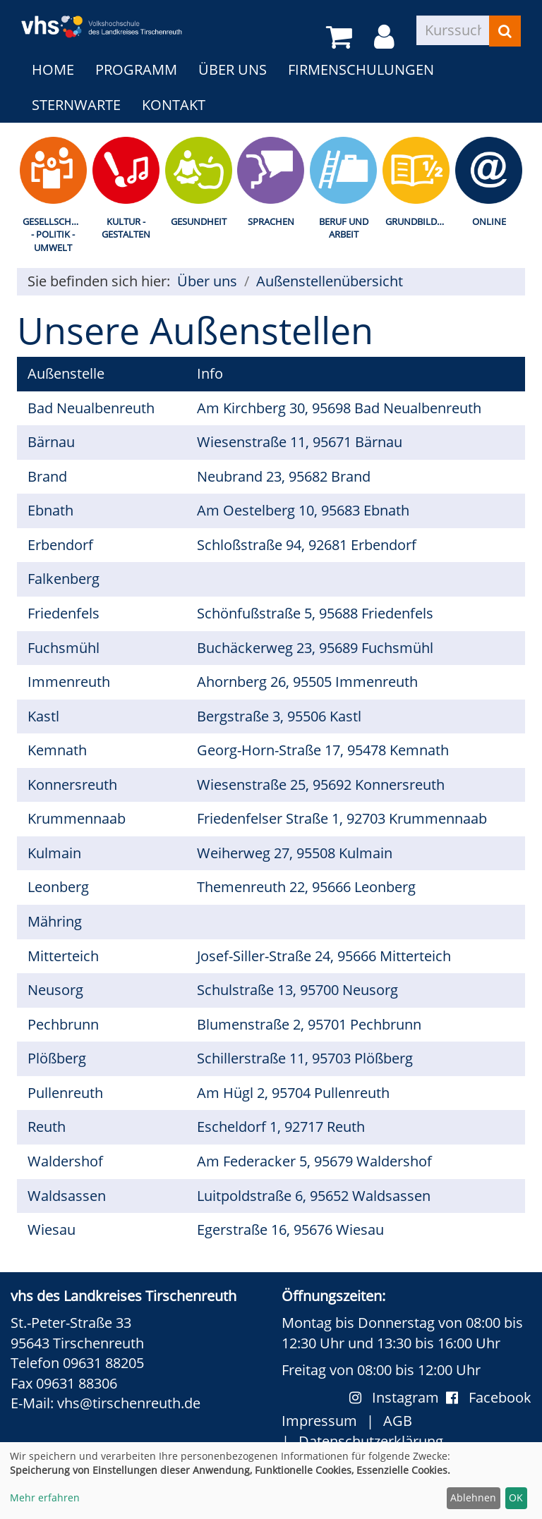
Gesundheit (199, 221)
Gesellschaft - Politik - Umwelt (55, 234)
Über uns (232, 69)
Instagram (397, 1397)
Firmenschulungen (361, 69)
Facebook (488, 1397)
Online (489, 221)
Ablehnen (473, 1497)
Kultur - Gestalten (126, 228)
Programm (136, 69)
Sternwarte (76, 104)
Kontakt (173, 104)
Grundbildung (418, 221)
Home (53, 69)
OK (516, 1497)
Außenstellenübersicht (329, 281)
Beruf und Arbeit (343, 228)
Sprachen (271, 221)
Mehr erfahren (45, 1497)
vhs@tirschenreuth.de (128, 1403)
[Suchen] (505, 31)
